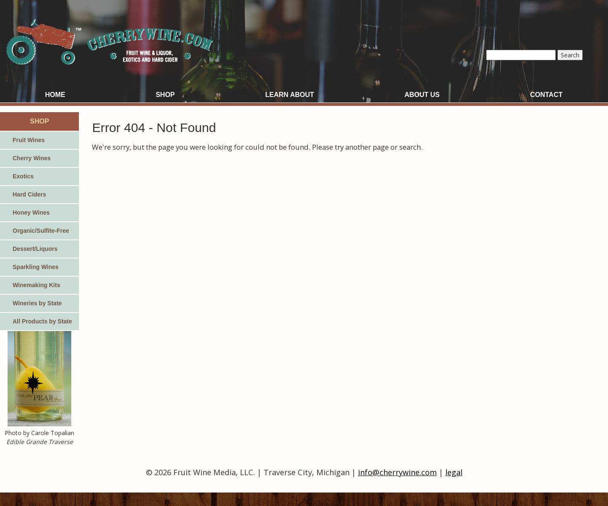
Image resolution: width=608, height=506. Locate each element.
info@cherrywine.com (397, 472)
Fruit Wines (29, 140)
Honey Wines (31, 212)
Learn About (289, 94)
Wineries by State (37, 303)
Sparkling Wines (36, 267)
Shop (165, 94)
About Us (422, 94)
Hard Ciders (29, 194)
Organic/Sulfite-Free (41, 230)
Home (55, 94)
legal (454, 472)
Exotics (23, 176)
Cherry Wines (32, 158)
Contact (546, 94)
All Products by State (42, 321)
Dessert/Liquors (35, 248)
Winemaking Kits (36, 285)
